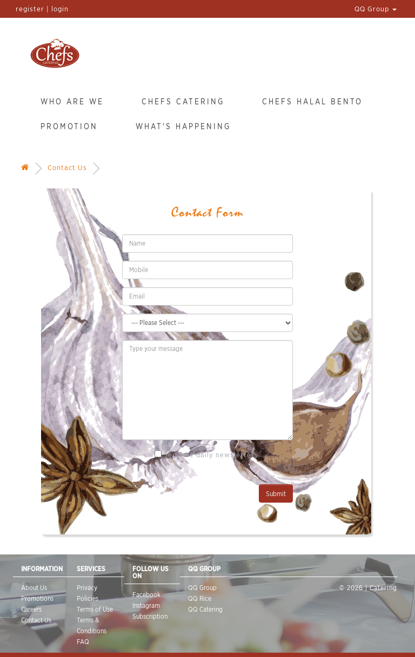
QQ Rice (199, 598)
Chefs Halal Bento (312, 101)
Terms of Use (95, 609)
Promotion (69, 126)
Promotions (37, 598)
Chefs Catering (183, 101)
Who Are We (72, 101)
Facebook (146, 595)
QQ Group (375, 9)
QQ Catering (205, 609)
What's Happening (183, 126)
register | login (42, 9)
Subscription (150, 616)
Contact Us (67, 168)
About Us (34, 588)
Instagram (146, 605)
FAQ (83, 642)
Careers (31, 609)
